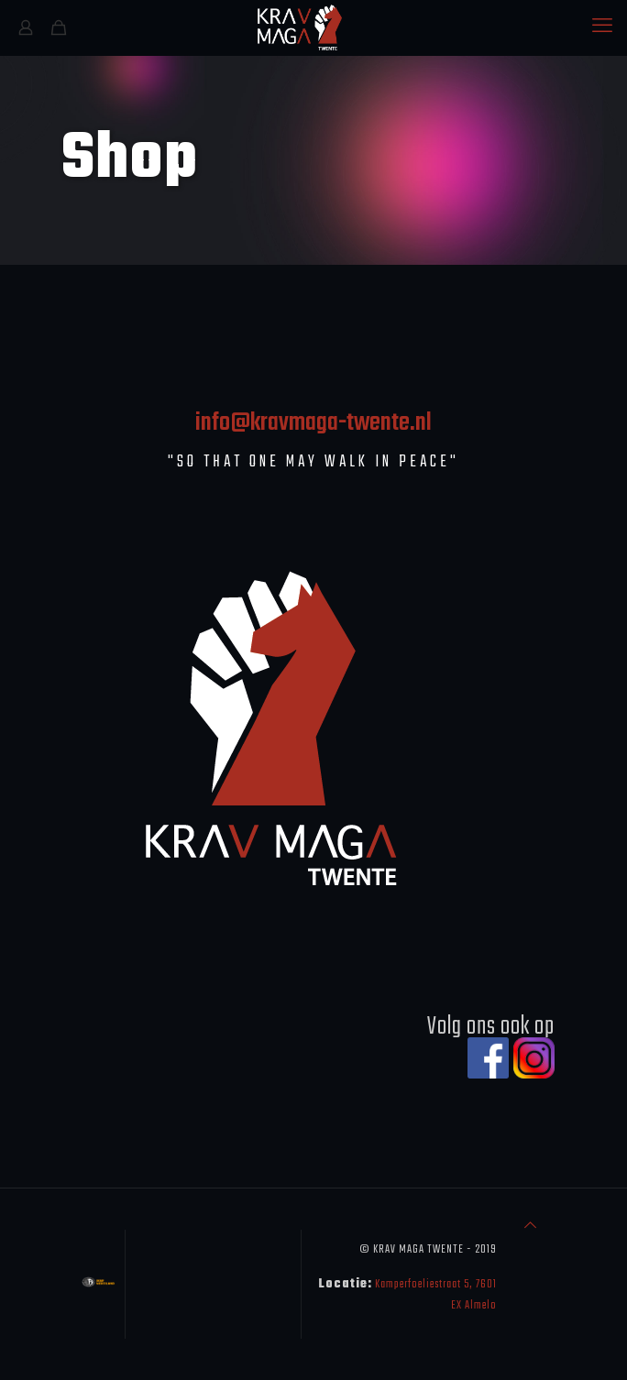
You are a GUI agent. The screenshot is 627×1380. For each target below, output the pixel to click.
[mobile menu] (602, 27)
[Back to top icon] (530, 1226)
